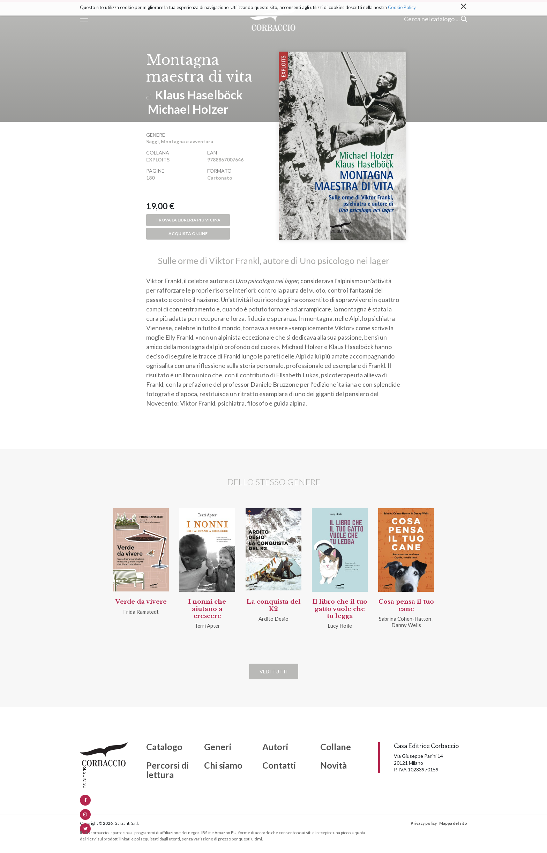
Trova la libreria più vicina (188, 219)
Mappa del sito (453, 823)
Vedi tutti (274, 671)
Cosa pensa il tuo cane (406, 605)
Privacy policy (424, 823)
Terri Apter (207, 625)
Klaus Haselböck (199, 95)
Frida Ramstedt (141, 612)
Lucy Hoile (340, 625)
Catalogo (164, 747)
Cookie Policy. (402, 7)
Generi (217, 747)
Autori (275, 747)
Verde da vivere (141, 601)
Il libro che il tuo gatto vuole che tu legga (340, 609)
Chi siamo (223, 765)
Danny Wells (406, 625)
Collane (335, 747)
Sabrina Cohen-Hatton (405, 619)
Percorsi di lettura (167, 770)
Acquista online (188, 233)
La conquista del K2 (274, 605)
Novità (333, 765)
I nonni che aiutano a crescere (207, 609)
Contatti (279, 765)
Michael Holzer (188, 109)
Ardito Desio (273, 619)
